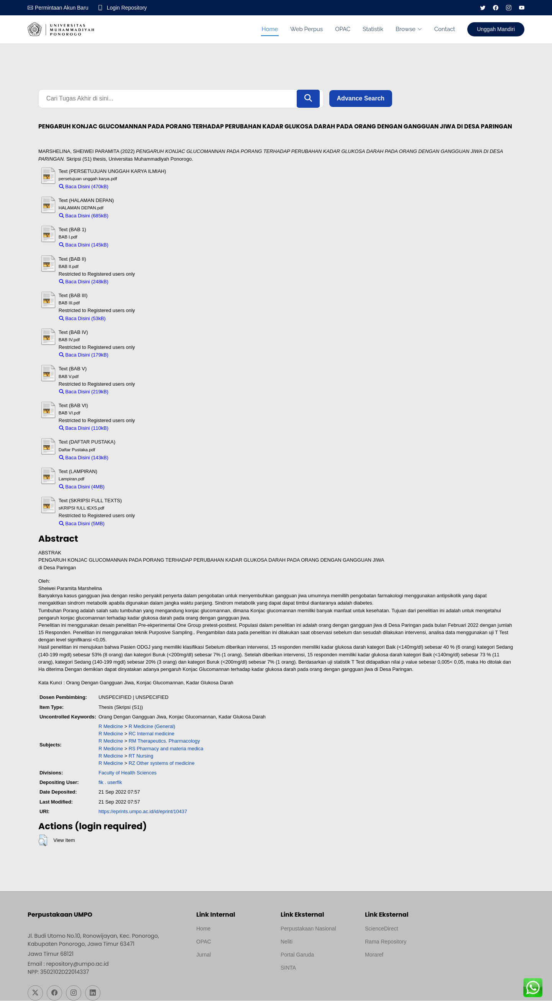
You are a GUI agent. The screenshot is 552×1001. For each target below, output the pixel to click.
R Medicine (111, 726)
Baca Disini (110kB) (83, 428)
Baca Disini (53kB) (82, 318)
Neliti (286, 942)
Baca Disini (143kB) (83, 457)
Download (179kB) (132, 355)
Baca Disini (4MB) (82, 487)
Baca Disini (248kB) (83, 281)
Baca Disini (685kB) (83, 216)
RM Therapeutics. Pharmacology (164, 741)
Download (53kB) (128, 318)
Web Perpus (306, 29)
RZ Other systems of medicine (162, 763)
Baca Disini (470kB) (83, 186)
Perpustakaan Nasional (308, 929)
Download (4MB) (126, 487)
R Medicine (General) (152, 726)
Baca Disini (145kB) (83, 245)
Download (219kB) (132, 391)
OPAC (342, 29)
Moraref (374, 955)
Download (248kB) (132, 281)
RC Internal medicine (152, 733)
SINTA (288, 968)
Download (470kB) (132, 186)
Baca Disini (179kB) (83, 355)
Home (270, 29)
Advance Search (361, 98)
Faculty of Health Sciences (128, 773)
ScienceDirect (381, 929)
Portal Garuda (297, 955)
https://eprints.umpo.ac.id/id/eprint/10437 (143, 811)
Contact (444, 29)
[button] (42, 840)
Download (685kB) (132, 216)
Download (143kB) (132, 457)
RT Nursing (141, 756)
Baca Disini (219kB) (83, 391)
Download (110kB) (132, 428)
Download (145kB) (132, 245)
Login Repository (127, 8)
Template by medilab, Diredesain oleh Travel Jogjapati (223, 973)
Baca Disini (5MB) (82, 523)
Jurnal (203, 955)
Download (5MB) (126, 523)
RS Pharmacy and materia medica (166, 748)
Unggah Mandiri (496, 29)
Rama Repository (385, 942)
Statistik (373, 29)
